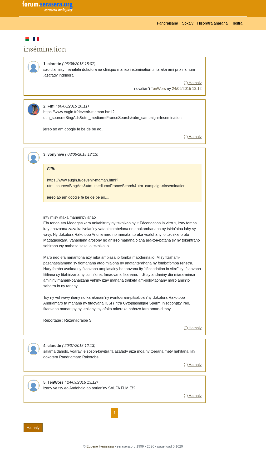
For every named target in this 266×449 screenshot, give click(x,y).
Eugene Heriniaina (100, 446)
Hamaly (193, 83)
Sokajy (187, 23)
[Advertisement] (224, 107)
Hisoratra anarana (212, 23)
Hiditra (237, 23)
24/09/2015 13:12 (187, 89)
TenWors (158, 89)
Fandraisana (167, 23)
